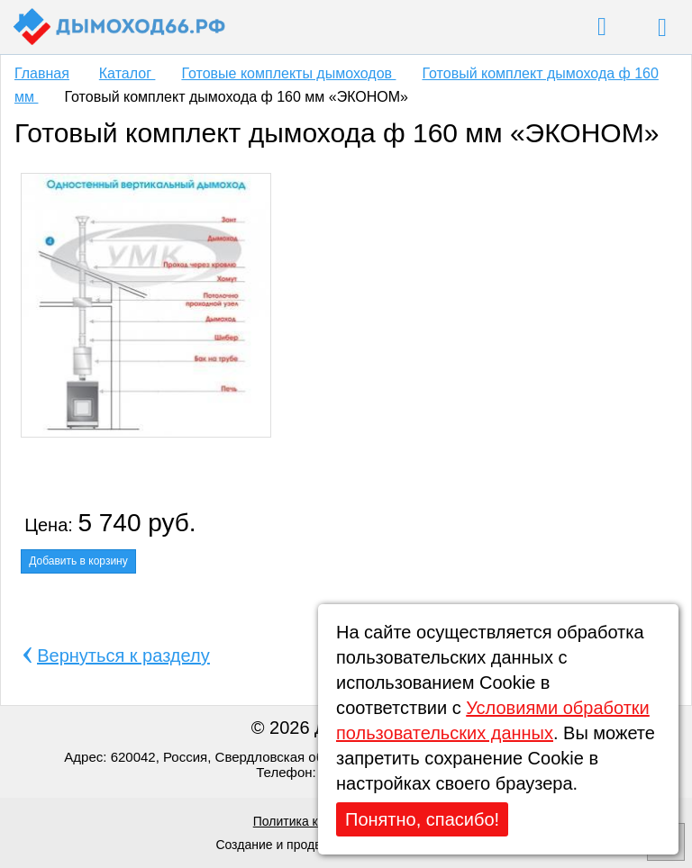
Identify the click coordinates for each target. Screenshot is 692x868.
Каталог (127, 73)
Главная (41, 73)
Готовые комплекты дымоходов (288, 73)
